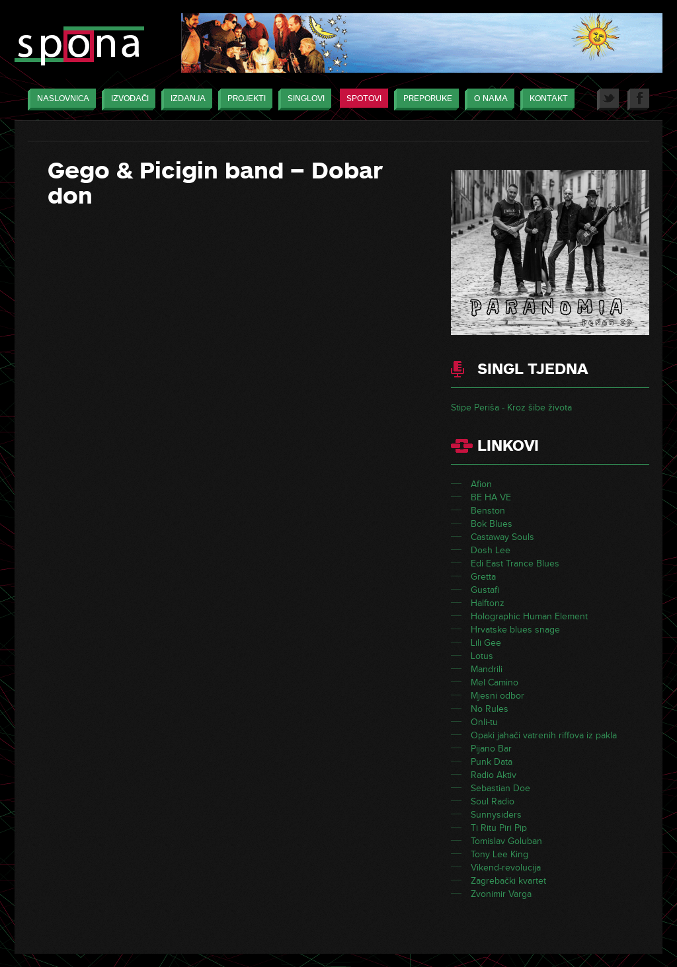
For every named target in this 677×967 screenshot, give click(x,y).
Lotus (482, 656)
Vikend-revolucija (506, 867)
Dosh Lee (490, 550)
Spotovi (363, 98)
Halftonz (487, 603)
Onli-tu (484, 722)
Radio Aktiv (493, 775)
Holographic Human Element (529, 616)
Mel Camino (494, 682)
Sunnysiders (496, 815)
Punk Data (491, 762)
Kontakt (545, 99)
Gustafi (485, 590)
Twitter (608, 99)
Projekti (243, 99)
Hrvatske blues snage (515, 630)
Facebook (638, 99)
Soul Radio (492, 801)
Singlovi (303, 99)
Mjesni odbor (497, 696)
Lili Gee (486, 643)
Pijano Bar (491, 749)
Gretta (483, 577)
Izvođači (126, 99)
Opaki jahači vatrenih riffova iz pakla (544, 735)
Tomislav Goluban (506, 841)
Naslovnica (59, 99)
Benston (488, 511)
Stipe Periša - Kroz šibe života (511, 407)
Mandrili (486, 669)
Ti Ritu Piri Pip (499, 828)
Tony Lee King (499, 854)
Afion (481, 484)
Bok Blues (491, 524)
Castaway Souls (502, 537)
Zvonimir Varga (501, 894)
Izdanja (185, 99)
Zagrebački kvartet (508, 881)
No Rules (489, 709)
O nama (487, 99)
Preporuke (424, 99)
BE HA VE (491, 497)
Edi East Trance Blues (515, 563)
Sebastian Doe (500, 788)
